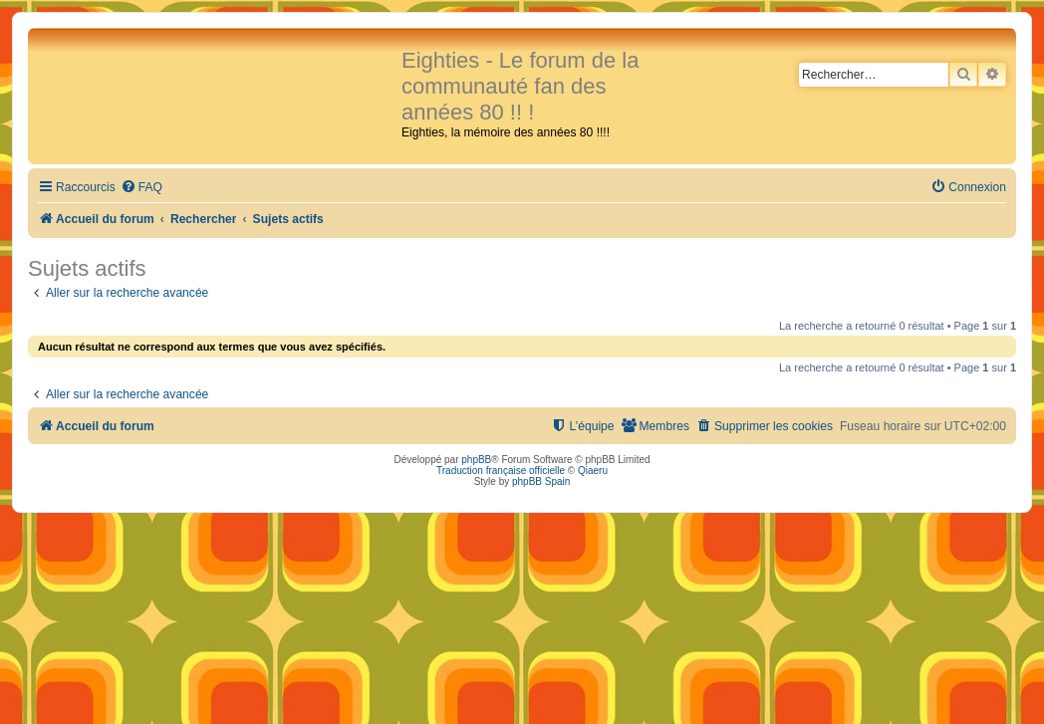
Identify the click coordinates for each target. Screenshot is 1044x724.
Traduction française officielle (500, 470)
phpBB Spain (541, 481)
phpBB (476, 459)
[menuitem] (141, 187)
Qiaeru (593, 470)
